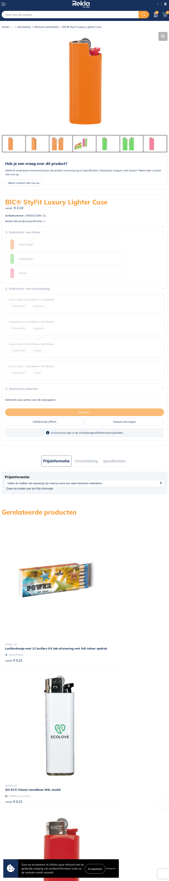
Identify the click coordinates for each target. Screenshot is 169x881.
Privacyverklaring (96, 836)
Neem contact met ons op (23, 183)
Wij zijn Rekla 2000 (98, 798)
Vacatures (92, 793)
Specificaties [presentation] (114, 446)
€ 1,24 (96, 727)
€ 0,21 (14, 616)
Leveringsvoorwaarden (100, 846)
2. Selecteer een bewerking (27, 274)
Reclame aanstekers (46, 27)
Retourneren (9, 846)
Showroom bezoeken (99, 814)
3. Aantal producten (21, 374)
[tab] (56, 446)
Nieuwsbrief (93, 803)
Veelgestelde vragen (98, 808)
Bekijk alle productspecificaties (25, 221)
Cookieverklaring (96, 831)
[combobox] (70, 14)
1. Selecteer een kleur (23, 232)
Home (5, 27)
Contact (6, 831)
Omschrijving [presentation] (86, 446)
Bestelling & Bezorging (15, 836)
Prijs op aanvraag (18, 727)
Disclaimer (92, 841)
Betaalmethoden (12, 841)
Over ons (91, 787)
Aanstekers (24, 27)
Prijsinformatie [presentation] (56, 446)
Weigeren (111, 868)
